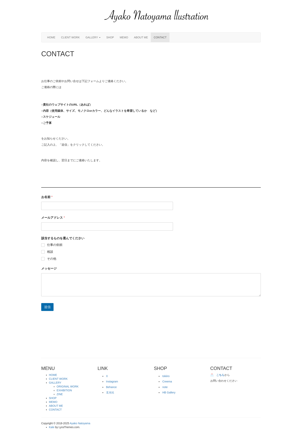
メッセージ (49, 268)
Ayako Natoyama (80, 423)
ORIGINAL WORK (68, 386)
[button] (156, 16)
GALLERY (93, 37)
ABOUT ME (141, 37)
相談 (50, 251)
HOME (51, 37)
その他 (51, 258)
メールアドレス (53, 217)
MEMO (124, 37)
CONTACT (160, 37)
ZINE (60, 394)
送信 (47, 307)
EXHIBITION (64, 390)
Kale (51, 427)
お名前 (47, 197)
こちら (220, 374)
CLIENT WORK (70, 37)
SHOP (110, 37)
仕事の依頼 (54, 244)
